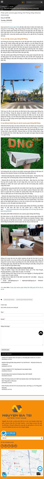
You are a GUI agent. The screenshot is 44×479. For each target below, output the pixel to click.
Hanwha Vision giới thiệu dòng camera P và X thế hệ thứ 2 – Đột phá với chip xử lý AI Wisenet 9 (22, 363)
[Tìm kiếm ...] (34, 2)
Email (3, 319)
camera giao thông (14, 27)
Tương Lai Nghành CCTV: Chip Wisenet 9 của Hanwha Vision (17, 369)
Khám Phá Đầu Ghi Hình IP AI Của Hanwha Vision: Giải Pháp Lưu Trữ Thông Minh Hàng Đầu (22, 386)
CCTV (39, 127)
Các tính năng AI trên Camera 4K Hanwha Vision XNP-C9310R (17, 374)
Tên (2, 312)
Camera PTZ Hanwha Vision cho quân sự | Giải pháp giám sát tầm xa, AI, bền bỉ (21, 357)
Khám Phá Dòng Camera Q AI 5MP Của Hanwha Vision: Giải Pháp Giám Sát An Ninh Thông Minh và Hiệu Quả (21, 380)
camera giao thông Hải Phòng (24, 299)
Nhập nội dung (5, 326)
